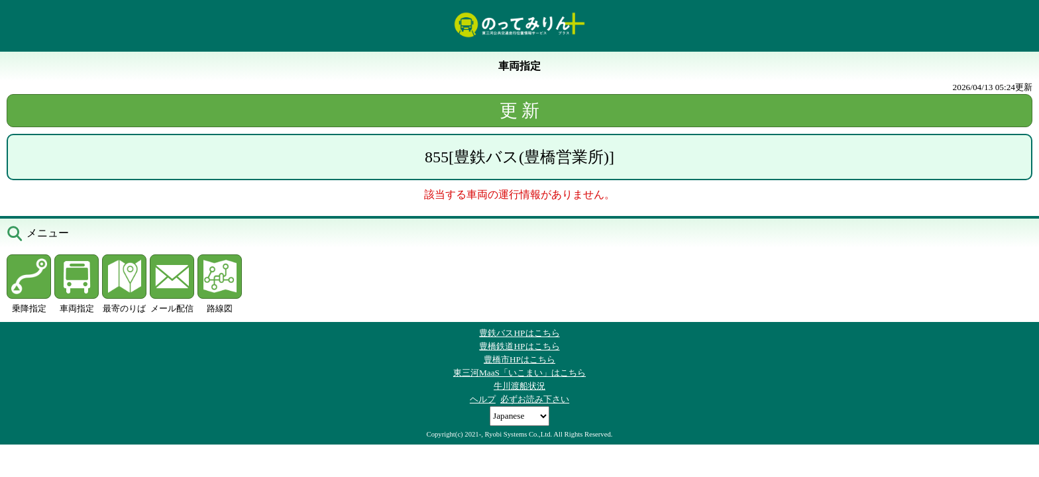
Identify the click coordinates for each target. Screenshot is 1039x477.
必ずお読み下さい (534, 399)
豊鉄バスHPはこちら (519, 333)
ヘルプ (483, 399)
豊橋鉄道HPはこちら (519, 346)
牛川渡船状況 (519, 386)
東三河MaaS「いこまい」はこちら (519, 373)
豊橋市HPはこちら (519, 359)
